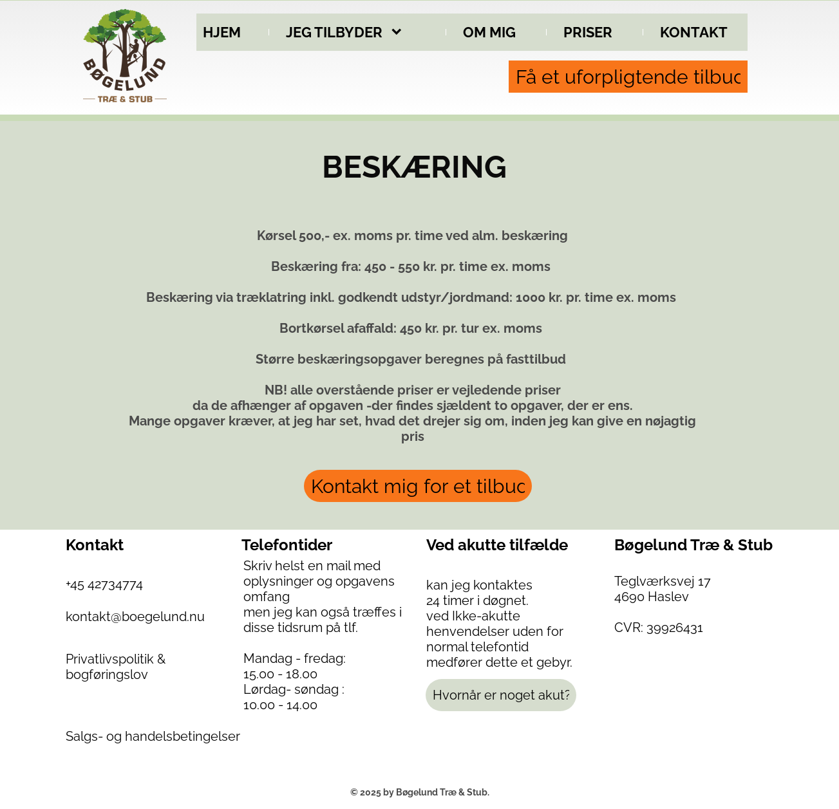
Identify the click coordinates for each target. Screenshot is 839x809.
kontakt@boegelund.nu (135, 616)
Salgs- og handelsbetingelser (153, 736)
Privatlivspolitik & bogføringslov (115, 666)
